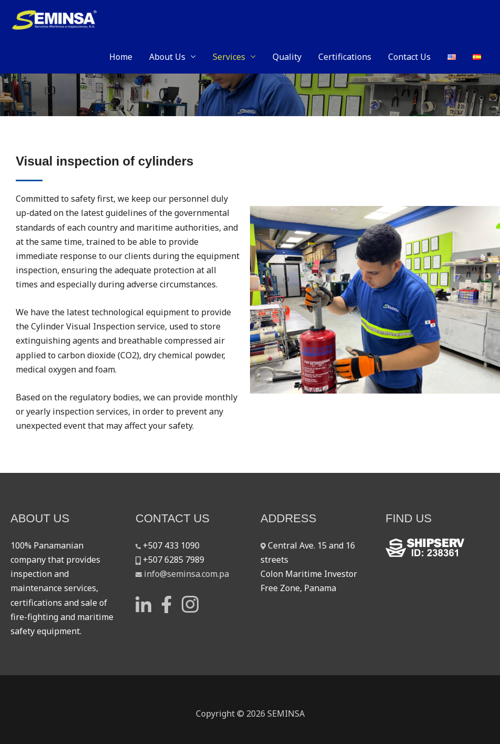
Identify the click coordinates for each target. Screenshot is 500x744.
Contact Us (409, 57)
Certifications (344, 57)
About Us (167, 57)
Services (229, 57)
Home (120, 57)
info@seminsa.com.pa (186, 574)
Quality (287, 57)
